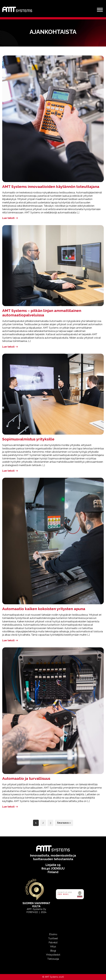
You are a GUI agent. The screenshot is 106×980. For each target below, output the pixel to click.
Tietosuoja (53, 958)
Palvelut (53, 942)
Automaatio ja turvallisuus (26, 778)
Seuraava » (64, 822)
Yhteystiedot (53, 954)
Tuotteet (53, 938)
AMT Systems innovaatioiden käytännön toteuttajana (50, 186)
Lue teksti (8, 218)
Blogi (53, 950)
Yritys (53, 946)
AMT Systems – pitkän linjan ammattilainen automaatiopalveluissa (41, 312)
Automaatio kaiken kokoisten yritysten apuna (43, 609)
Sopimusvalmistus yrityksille (28, 439)
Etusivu (53, 934)
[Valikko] (100, 9)
